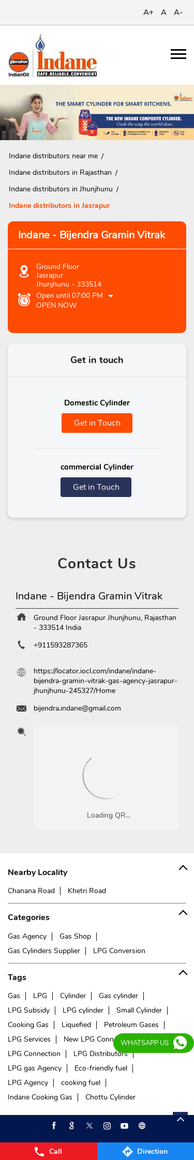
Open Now (56, 305)
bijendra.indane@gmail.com (77, 708)
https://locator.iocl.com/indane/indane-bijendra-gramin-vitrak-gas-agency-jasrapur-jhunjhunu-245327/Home (105, 681)
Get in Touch (97, 423)
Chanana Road (31, 891)
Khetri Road (87, 891)
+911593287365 (60, 645)
